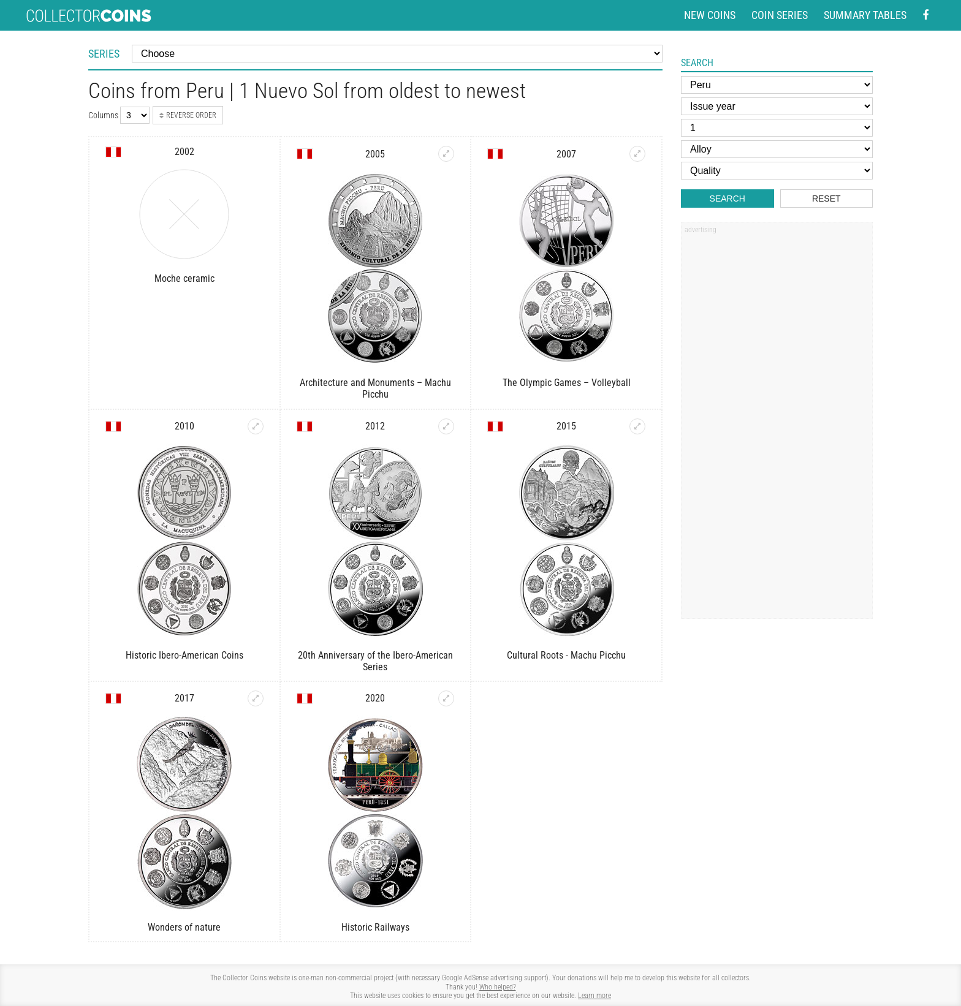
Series (104, 53)
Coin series (779, 15)
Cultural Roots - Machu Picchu (566, 655)
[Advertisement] (776, 424)
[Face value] (777, 128)
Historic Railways (375, 927)
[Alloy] (777, 149)
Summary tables (865, 15)
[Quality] (777, 171)
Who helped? (497, 987)
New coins (709, 15)
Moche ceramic (184, 278)
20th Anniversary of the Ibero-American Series (375, 661)
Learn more (594, 995)
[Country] (777, 85)
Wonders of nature (184, 927)
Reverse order (187, 115)
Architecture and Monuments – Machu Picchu (375, 388)
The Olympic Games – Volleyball (567, 382)
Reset (826, 198)
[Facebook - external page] (925, 15)
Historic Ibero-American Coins (184, 655)
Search (727, 198)
